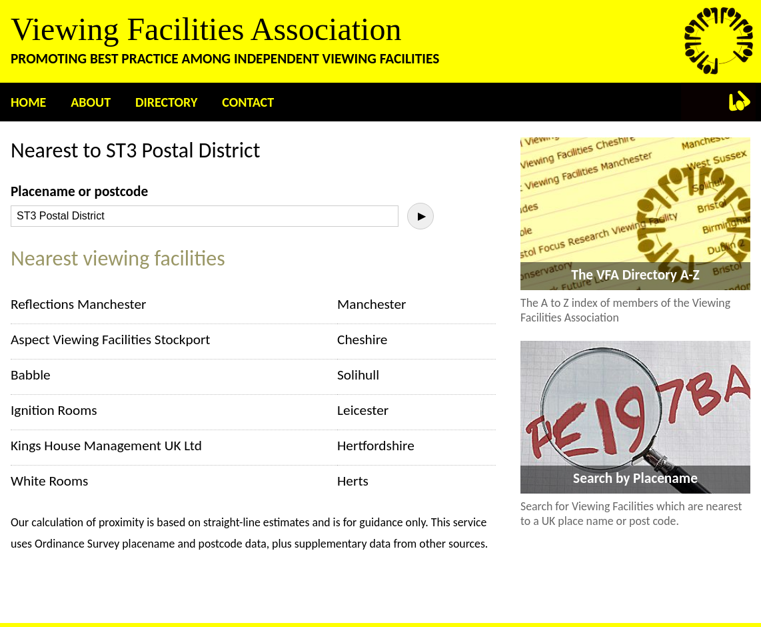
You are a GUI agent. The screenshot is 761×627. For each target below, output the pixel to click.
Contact (248, 102)
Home (28, 102)
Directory (166, 102)
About (91, 102)
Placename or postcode (79, 191)
